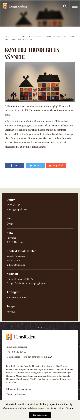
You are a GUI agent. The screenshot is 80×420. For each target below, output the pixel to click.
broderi (11, 311)
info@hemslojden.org (17, 347)
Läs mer (70, 408)
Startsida (11, 37)
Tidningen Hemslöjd (15, 394)
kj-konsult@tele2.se (16, 265)
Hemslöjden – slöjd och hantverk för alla (14, 6)
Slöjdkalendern (56, 37)
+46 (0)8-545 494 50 (16, 352)
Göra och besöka (31, 37)
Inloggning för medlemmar (19, 389)
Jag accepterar (40, 415)
